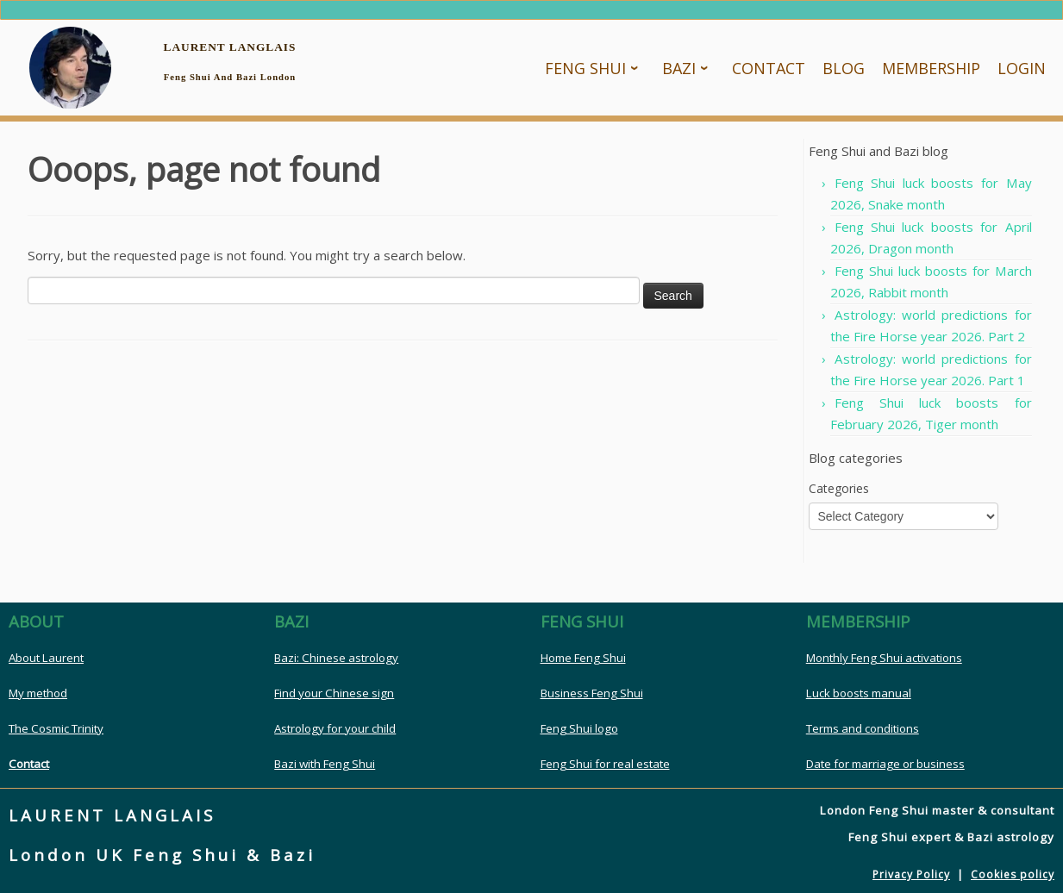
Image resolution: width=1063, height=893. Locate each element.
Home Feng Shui (583, 657)
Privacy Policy (911, 874)
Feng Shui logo (579, 728)
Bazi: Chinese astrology (336, 657)
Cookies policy (1012, 874)
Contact (29, 763)
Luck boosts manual (858, 693)
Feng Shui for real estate (605, 763)
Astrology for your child (335, 728)
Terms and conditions (862, 728)
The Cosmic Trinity (56, 728)
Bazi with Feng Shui (324, 763)
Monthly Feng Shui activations (884, 657)
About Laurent (46, 657)
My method (38, 693)
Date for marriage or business (885, 763)
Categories (839, 488)
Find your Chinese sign (334, 693)
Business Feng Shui (592, 693)
